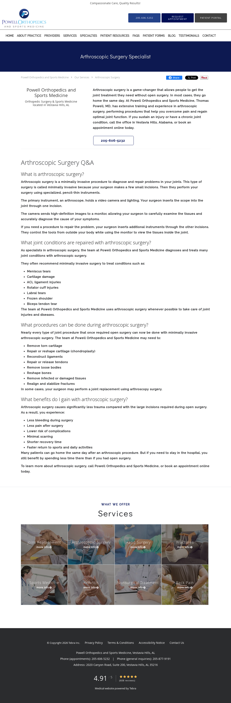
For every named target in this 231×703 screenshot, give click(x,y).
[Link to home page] (18, 18)
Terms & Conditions (121, 643)
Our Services (82, 77)
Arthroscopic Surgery (107, 77)
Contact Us (177, 643)
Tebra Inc (73, 643)
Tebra (132, 688)
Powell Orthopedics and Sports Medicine (45, 77)
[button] (178, 17)
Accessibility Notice (152, 643)
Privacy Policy (94, 643)
